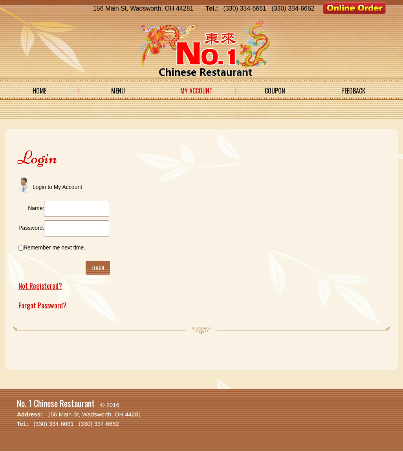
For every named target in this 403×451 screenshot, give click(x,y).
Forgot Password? (42, 305)
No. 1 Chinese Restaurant (56, 403)
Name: (36, 208)
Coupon (275, 90)
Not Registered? (40, 285)
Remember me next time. (54, 247)
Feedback (353, 90)
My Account (196, 90)
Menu (118, 90)
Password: (31, 228)
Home (39, 90)
